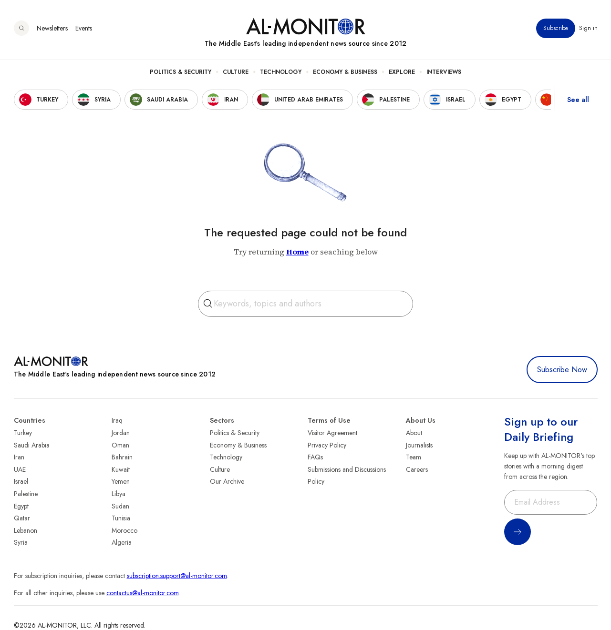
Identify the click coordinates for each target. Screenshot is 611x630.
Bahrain (122, 457)
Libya (118, 493)
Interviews (443, 72)
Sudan (120, 506)
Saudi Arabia (32, 445)
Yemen (121, 481)
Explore (402, 72)
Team (413, 457)
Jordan (121, 432)
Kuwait (121, 469)
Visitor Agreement (332, 432)
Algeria (122, 542)
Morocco (124, 530)
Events (83, 28)
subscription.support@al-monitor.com (177, 575)
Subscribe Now (562, 369)
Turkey (23, 432)
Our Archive (227, 481)
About (414, 432)
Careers (417, 469)
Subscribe (555, 28)
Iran (19, 457)
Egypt (21, 506)
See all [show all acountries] (578, 99)
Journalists (419, 445)
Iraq (117, 420)
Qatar (22, 518)
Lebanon (25, 530)
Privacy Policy (327, 445)
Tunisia (121, 518)
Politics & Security (180, 72)
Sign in (588, 28)
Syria (21, 542)
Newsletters (52, 28)
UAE (20, 469)
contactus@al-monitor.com (142, 593)
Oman (120, 445)
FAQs (315, 457)
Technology (280, 72)
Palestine (26, 493)
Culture (236, 72)
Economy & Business (345, 72)
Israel (21, 481)
